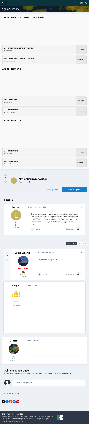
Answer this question (75, 190)
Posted (36, 207)
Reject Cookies (79, 417)
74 (13, 356)
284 (16, 301)
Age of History (10, 9)
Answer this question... (24, 380)
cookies (15, 416)
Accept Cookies (61, 417)
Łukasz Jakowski (23, 250)
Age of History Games (25, 421)
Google (15, 283)
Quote (37, 226)
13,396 (23, 271)
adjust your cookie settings (21, 419)
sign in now (52, 371)
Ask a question (52, 190)
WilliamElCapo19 (70, 226)
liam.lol (28, 182)
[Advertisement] (57, 305)
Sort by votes (71, 240)
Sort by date (82, 240)
